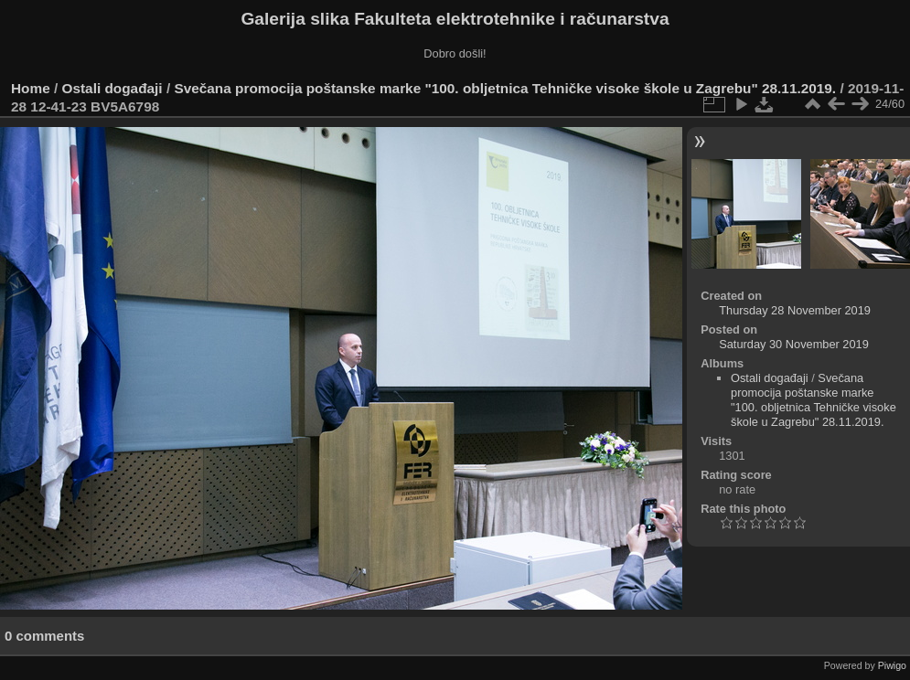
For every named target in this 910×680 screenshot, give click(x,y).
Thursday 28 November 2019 (795, 310)
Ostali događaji (112, 88)
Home (30, 88)
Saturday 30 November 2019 (794, 344)
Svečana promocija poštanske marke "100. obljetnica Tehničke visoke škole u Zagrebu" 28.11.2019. (505, 88)
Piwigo (892, 665)
